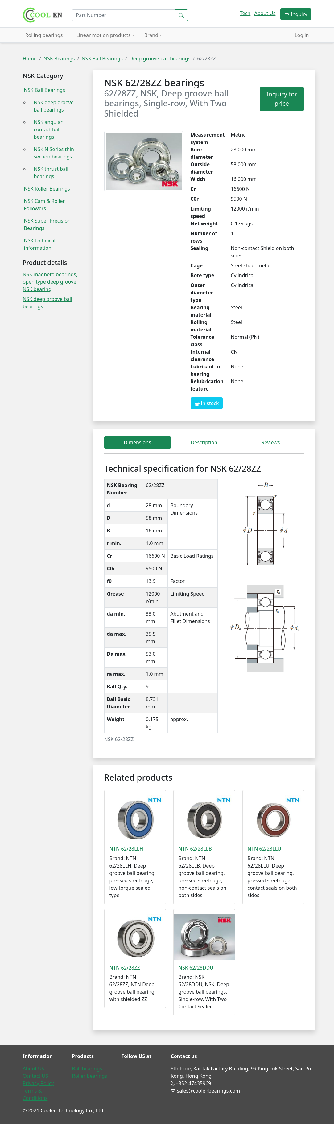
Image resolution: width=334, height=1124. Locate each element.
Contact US (35, 1076)
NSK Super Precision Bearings (47, 224)
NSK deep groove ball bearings (54, 106)
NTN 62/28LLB (195, 848)
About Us (264, 13)
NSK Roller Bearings (47, 188)
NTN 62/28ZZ (124, 967)
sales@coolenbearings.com (208, 1090)
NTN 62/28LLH (126, 848)
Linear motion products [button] (103, 35)
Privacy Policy (38, 1083)
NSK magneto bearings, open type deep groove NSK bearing (50, 282)
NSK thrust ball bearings (51, 173)
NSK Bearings (59, 58)
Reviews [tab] (271, 442)
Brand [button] (151, 35)
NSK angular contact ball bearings (48, 129)
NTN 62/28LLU (265, 848)
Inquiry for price (281, 99)
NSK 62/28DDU (196, 967)
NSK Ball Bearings (101, 58)
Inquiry (295, 14)
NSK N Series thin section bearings (54, 153)
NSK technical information (40, 244)
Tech (245, 13)
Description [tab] (204, 442)
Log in (302, 35)
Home (30, 58)
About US (33, 1068)
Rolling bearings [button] (44, 35)
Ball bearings (87, 1068)
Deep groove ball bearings (160, 58)
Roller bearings (89, 1076)
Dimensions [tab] (137, 442)
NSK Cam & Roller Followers (44, 205)
